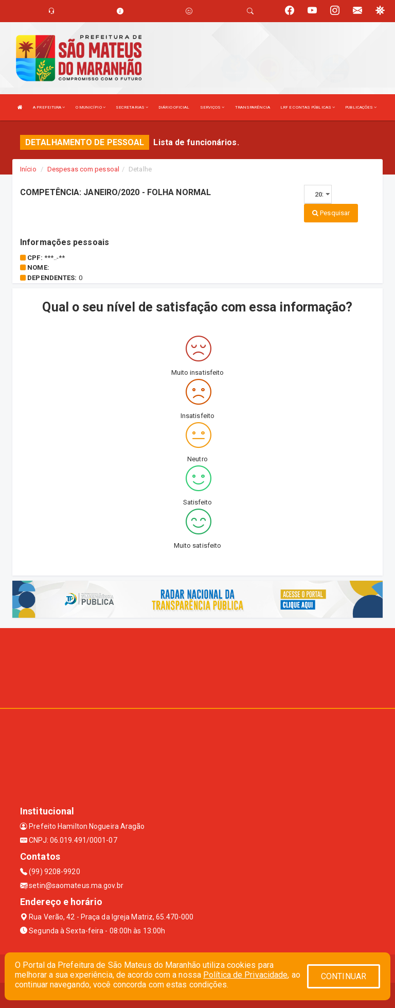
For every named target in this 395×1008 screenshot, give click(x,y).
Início (28, 169)
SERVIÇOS (212, 107)
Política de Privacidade (245, 975)
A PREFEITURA (49, 107)
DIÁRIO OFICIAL (173, 107)
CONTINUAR (343, 976)
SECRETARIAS (132, 107)
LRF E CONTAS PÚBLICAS (307, 107)
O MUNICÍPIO (90, 107)
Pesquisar (331, 213)
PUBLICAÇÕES (360, 107)
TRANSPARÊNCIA (252, 107)
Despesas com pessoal (83, 169)
